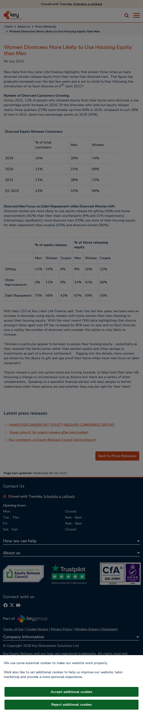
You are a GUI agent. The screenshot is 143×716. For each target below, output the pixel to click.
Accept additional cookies (71, 692)
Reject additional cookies (71, 704)
